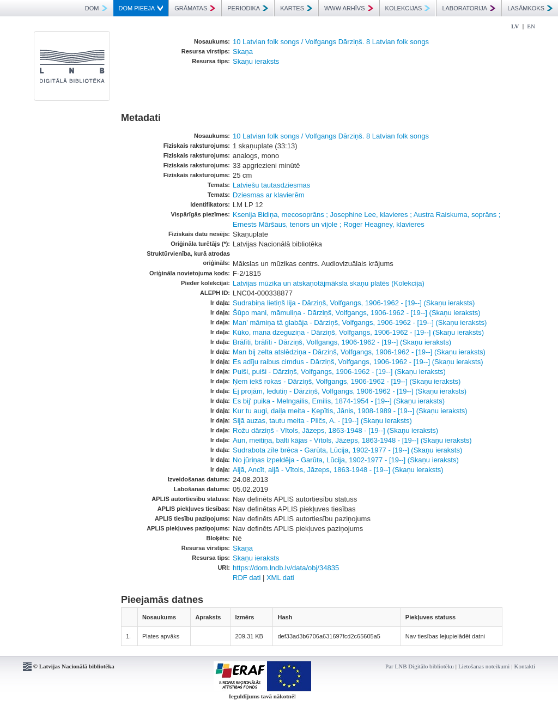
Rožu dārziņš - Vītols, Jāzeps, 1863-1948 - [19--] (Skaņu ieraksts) (335, 430)
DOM (96, 8)
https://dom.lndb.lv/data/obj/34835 (286, 568)
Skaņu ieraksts (256, 61)
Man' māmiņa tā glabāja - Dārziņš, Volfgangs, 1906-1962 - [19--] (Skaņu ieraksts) (360, 322)
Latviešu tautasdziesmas (271, 185)
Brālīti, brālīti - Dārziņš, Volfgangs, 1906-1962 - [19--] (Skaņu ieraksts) (342, 342)
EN (531, 26)
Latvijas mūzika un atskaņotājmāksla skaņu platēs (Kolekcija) (328, 283)
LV (515, 26)
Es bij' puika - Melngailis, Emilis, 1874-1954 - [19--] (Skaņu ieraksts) (339, 401)
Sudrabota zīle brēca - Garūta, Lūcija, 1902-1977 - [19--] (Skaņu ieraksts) (347, 450)
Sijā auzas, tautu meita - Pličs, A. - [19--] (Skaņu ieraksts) (322, 421)
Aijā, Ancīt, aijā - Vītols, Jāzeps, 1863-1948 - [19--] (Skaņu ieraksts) (338, 470)
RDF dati (246, 578)
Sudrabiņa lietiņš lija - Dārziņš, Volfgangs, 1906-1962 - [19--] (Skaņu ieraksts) (354, 303)
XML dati (280, 578)
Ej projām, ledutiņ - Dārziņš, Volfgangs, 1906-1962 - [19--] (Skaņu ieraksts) (349, 391)
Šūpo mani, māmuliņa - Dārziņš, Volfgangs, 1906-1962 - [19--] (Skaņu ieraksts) (357, 313)
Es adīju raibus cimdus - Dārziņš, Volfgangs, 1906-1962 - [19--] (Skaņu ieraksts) (358, 362)
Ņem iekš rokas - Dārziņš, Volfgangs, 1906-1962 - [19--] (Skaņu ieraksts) (346, 381)
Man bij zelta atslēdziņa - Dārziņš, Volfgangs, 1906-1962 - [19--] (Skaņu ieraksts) (359, 352)
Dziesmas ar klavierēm (268, 195)
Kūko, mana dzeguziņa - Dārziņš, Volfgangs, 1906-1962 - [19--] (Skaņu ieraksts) (358, 332)
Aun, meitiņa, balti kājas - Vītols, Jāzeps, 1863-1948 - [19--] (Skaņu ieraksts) (352, 440)
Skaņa (243, 51)
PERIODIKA (247, 8)
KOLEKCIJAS (407, 8)
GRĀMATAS (194, 8)
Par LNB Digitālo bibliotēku (419, 666)
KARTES (296, 8)
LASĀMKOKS (530, 8)
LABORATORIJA (468, 8)
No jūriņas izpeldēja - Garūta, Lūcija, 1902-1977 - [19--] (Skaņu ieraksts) (346, 460)
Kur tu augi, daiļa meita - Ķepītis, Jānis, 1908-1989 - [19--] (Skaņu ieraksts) (350, 411)
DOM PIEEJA (141, 8)
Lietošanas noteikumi (484, 666)
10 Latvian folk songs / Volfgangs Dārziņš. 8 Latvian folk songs (331, 42)
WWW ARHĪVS (348, 8)
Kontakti (525, 666)
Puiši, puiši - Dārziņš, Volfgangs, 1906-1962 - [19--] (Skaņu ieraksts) (339, 371)
